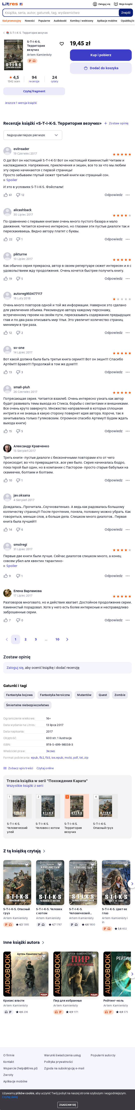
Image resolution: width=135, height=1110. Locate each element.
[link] (62, 149)
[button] (114, 155)
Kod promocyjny (11, 20)
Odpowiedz (113, 195)
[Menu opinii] (128, 195)
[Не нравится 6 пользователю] (20, 529)
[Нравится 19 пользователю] (7, 278)
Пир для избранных (67, 1000)
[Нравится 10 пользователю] (7, 480)
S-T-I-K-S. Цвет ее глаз (114, 911)
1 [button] (15, 639)
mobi (68, 757)
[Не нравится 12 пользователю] (20, 195)
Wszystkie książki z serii (25, 786)
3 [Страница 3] (36, 639)
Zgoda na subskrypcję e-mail (64, 1068)
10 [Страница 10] (57, 639)
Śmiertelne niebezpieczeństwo (27, 705)
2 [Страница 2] (26, 639)
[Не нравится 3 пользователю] (20, 372)
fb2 (41, 757)
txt (81, 757)
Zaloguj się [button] (15, 668)
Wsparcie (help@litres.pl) (20, 1068)
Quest (103, 695)
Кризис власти (13, 1000)
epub (34, 757)
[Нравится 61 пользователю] (7, 195)
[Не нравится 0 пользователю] (20, 620)
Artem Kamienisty (39, 55)
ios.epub (57, 757)
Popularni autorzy (103, 1055)
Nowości (30, 20)
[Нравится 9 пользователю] (7, 575)
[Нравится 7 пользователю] (7, 620)
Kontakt (8, 1062)
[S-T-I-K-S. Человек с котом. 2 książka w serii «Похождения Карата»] (48, 812)
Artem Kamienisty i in (115, 920)
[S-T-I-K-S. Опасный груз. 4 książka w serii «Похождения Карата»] (105, 812)
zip (86, 757)
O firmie (8, 1055)
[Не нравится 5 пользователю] (20, 278)
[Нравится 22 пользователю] (7, 239)
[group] (67, 151)
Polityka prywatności (58, 1062)
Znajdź (125, 12)
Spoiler (11, 180)
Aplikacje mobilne (107, 20)
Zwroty (8, 1075)
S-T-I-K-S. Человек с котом (49, 911)
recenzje (34, 81)
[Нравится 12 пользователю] (7, 332)
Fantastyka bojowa (19, 695)
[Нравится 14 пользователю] (7, 529)
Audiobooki (60, 20)
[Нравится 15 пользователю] (7, 431)
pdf (75, 757)
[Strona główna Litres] (12, 4)
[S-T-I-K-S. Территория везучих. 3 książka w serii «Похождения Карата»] (76, 814)
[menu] (32, 135)
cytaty (54, 81)
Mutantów (84, 695)
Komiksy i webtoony (81, 20)
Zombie (120, 695)
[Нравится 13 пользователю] (7, 372)
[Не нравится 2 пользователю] (20, 332)
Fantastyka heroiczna (55, 695)
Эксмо (50, 751)
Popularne (44, 20)
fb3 (47, 757)
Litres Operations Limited (67, 1096)
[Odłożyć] (27, 864)
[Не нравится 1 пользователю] (20, 239)
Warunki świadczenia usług (62, 1055)
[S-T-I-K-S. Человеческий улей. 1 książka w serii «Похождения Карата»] (19, 814)
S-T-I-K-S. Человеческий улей (79, 911)
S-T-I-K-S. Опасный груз (16, 911)
